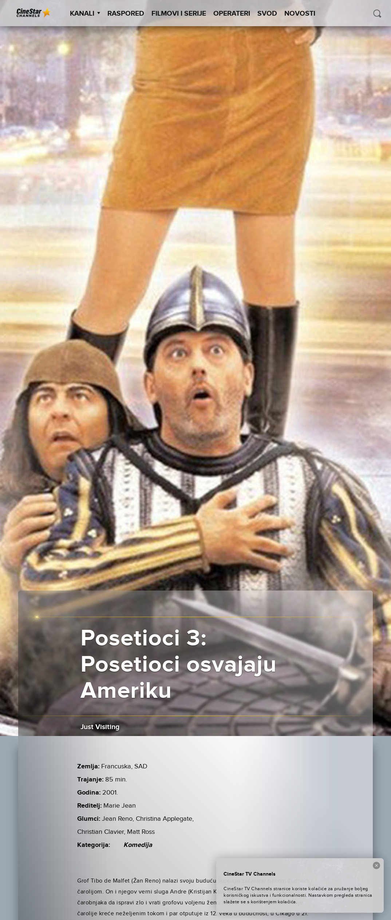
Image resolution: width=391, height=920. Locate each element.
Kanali (85, 13)
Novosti (299, 13)
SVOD (267, 13)
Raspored (125, 13)
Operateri (231, 13)
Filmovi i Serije (178, 13)
